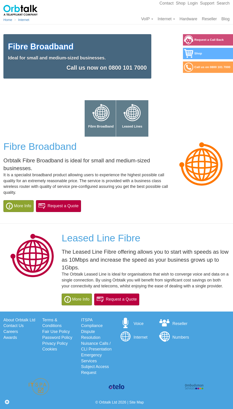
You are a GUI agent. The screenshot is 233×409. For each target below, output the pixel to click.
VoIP (147, 19)
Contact (167, 3)
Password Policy (57, 337)
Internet (166, 19)
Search (223, 3)
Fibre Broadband (101, 114)
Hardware (188, 19)
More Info (18, 206)
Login (193, 3)
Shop (180, 3)
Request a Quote (58, 206)
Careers (10, 331)
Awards (10, 337)
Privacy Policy (55, 343)
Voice (132, 323)
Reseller (209, 19)
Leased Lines (132, 114)
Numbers (174, 337)
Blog (225, 19)
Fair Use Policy (56, 331)
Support (207, 3)
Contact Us (13, 325)
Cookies (49, 349)
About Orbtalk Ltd (19, 320)
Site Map (136, 402)
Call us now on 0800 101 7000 (106, 67)
